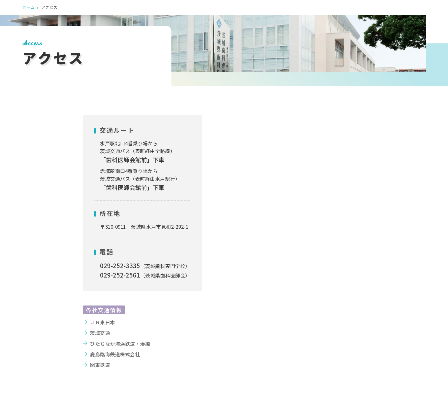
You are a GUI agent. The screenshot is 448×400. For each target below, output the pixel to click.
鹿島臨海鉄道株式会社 (115, 354)
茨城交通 (100, 332)
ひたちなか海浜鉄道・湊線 (120, 343)
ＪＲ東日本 (102, 322)
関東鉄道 (100, 364)
